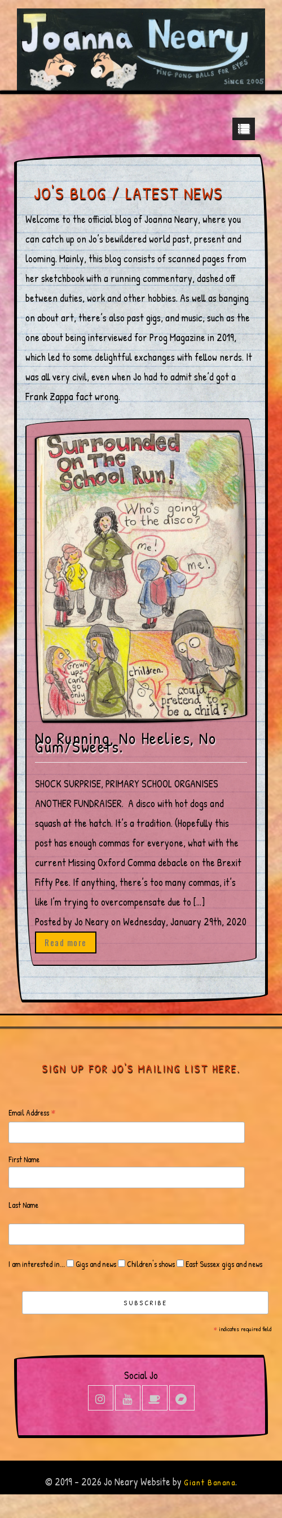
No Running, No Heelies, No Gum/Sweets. (125, 742)
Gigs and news (95, 1264)
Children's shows (150, 1264)
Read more (66, 942)
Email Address (32, 1113)
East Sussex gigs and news (223, 1264)
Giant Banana (209, 1482)
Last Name (23, 1204)
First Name (23, 1159)
